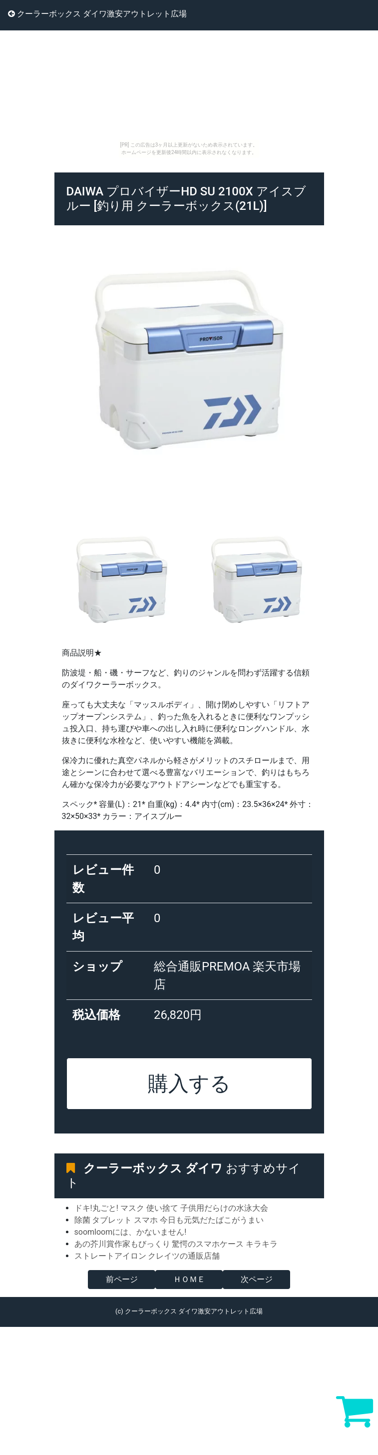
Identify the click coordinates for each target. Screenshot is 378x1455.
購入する (189, 1084)
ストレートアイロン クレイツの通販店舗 (147, 1256)
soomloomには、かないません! (130, 1232)
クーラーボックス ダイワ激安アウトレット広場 (97, 13)
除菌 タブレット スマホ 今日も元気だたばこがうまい (169, 1220)
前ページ (122, 1279)
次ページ (257, 1279)
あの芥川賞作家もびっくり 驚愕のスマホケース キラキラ (176, 1244)
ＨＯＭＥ (189, 1279)
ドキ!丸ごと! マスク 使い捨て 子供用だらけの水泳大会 (171, 1208)
